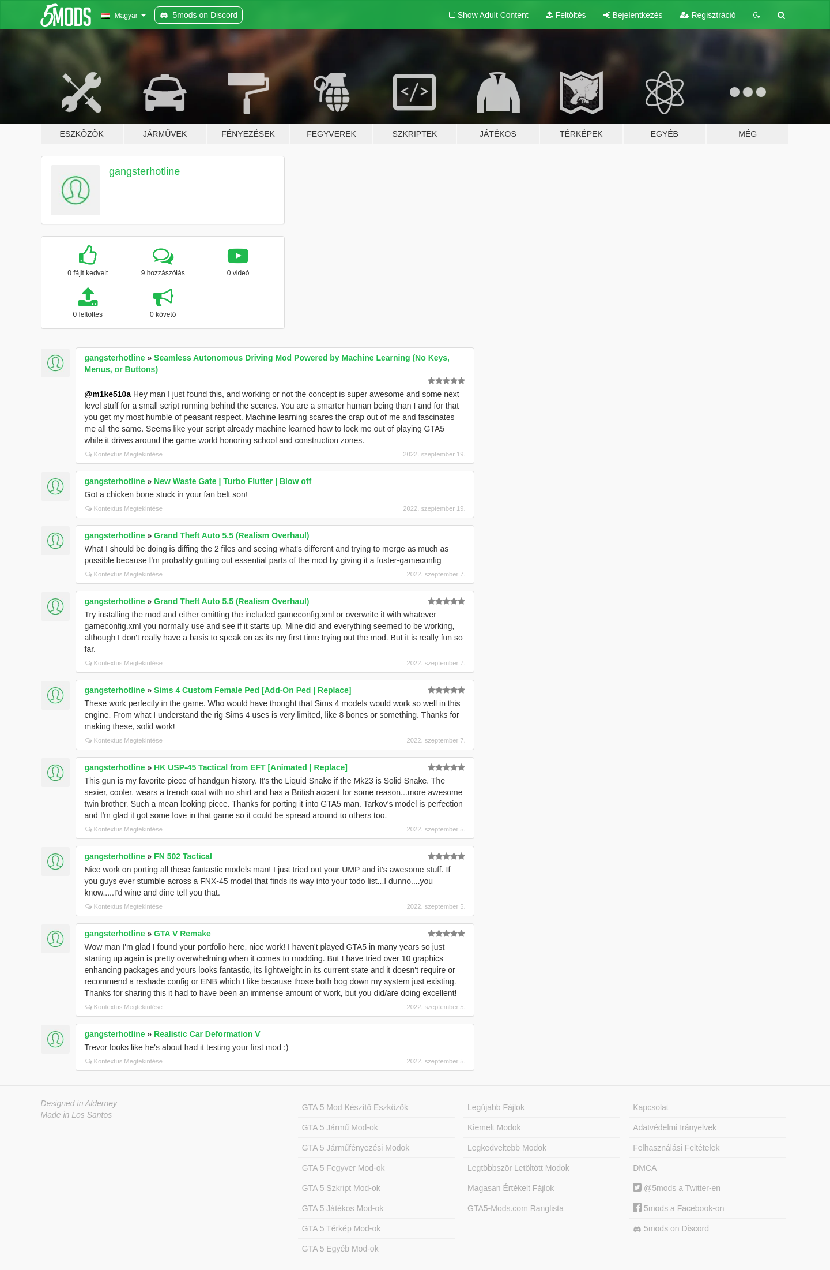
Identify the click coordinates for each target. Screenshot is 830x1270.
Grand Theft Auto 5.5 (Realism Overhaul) (231, 535)
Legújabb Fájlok (496, 1107)
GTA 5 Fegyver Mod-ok (343, 1167)
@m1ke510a (108, 394)
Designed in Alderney (79, 1103)
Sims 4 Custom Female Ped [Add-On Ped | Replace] (252, 690)
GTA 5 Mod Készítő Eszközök (355, 1107)
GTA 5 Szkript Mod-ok (341, 1188)
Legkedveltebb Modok (506, 1147)
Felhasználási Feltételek (676, 1147)
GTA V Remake (182, 933)
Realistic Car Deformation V (207, 1034)
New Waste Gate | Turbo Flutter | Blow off (232, 481)
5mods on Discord (671, 1229)
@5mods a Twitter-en (676, 1188)
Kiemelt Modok (494, 1127)
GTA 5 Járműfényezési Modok (355, 1147)
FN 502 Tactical (183, 856)
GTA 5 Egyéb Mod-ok (340, 1248)
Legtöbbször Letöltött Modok (518, 1167)
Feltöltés (566, 15)
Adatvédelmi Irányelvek (674, 1127)
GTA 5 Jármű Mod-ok (340, 1127)
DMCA (645, 1167)
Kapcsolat (650, 1107)
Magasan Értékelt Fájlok (510, 1188)
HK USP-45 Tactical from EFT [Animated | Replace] (251, 767)
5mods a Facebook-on (678, 1208)
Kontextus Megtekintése (124, 454)
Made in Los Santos (76, 1114)
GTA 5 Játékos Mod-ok (342, 1208)
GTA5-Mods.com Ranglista (515, 1208)
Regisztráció (708, 15)
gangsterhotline (144, 171)
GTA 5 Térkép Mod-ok (341, 1228)
